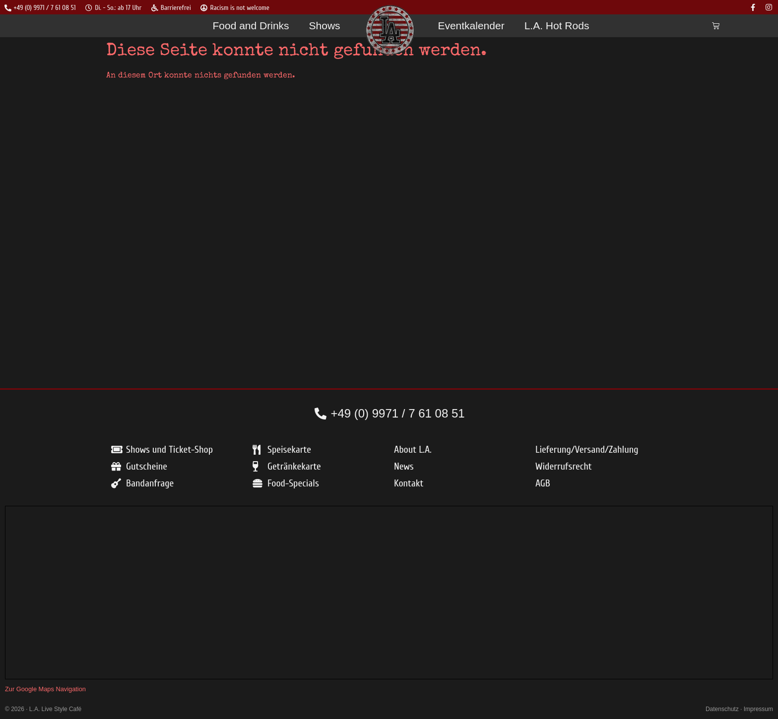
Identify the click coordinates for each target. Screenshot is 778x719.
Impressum (758, 709)
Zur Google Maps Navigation (45, 689)
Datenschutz (722, 709)
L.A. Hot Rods (556, 26)
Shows (324, 26)
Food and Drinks (250, 26)
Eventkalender (471, 26)
